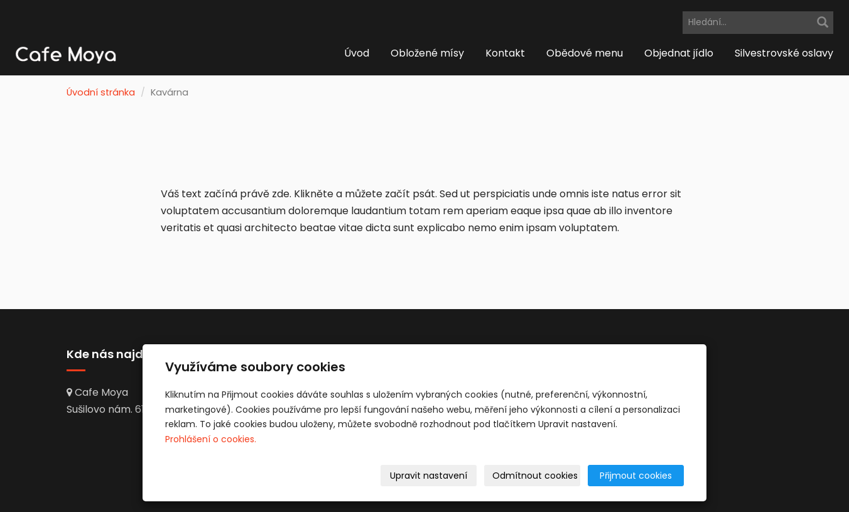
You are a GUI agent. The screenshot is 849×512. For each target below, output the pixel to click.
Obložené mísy (427, 53)
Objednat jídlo (678, 53)
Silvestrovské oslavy (784, 53)
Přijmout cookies (636, 475)
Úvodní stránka (101, 92)
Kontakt (505, 53)
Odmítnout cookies (535, 475)
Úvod (356, 53)
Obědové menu (584, 53)
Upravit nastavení (428, 475)
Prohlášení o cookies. (210, 439)
